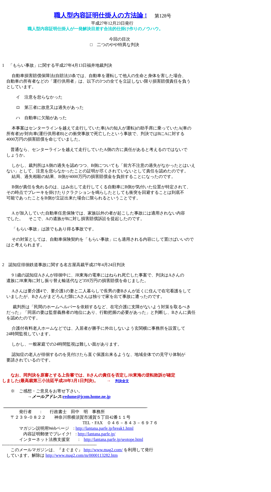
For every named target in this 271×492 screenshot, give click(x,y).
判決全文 (122, 381)
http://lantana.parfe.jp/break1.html (104, 428)
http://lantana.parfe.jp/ (96, 434)
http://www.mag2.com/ (103, 450)
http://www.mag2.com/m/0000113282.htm (82, 455)
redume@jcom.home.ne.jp (86, 396)
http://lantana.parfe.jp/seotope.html (113, 439)
